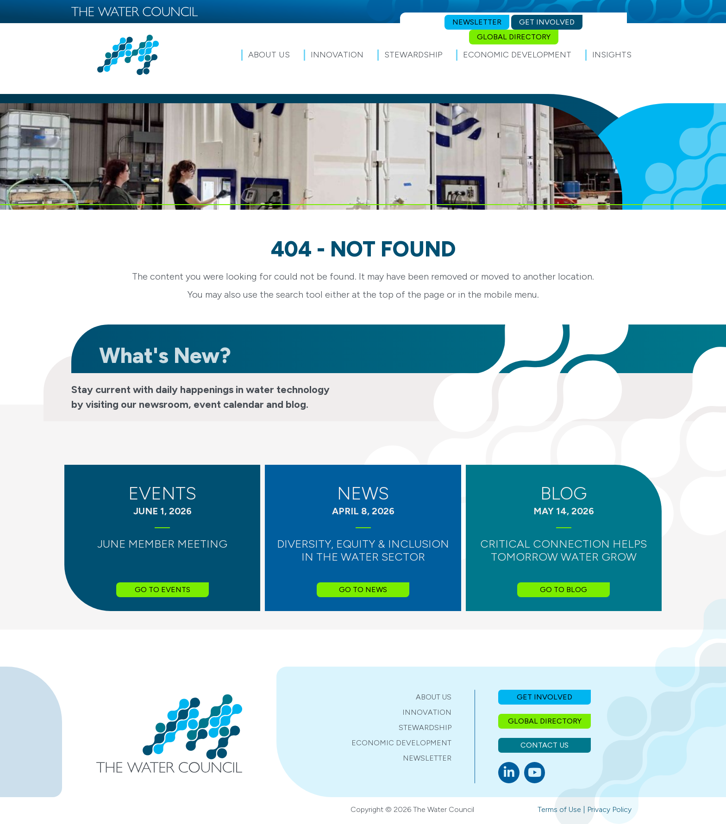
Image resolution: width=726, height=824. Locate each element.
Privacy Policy (609, 809)
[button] (650, 55)
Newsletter (427, 758)
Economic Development (401, 742)
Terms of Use (559, 809)
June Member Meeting (162, 543)
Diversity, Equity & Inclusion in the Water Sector (363, 550)
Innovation (426, 712)
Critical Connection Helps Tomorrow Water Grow (563, 550)
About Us (433, 697)
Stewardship (425, 727)
